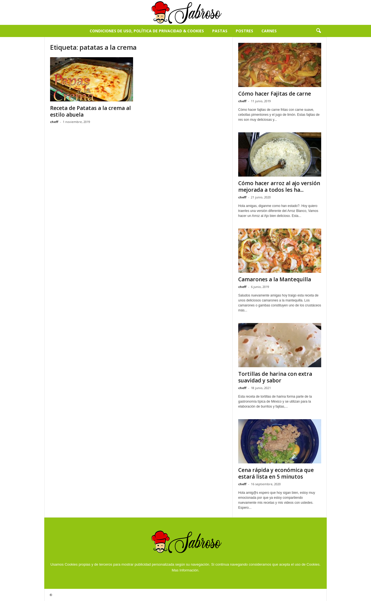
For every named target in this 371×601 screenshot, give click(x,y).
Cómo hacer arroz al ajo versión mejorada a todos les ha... (279, 186)
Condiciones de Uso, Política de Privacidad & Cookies (147, 30)
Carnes (269, 30)
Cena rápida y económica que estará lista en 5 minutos (276, 473)
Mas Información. (185, 570)
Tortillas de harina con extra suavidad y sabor (275, 377)
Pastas (219, 30)
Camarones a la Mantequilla (274, 279)
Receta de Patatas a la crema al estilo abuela (90, 111)
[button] (318, 31)
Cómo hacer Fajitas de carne (274, 93)
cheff (54, 122)
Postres (244, 30)
